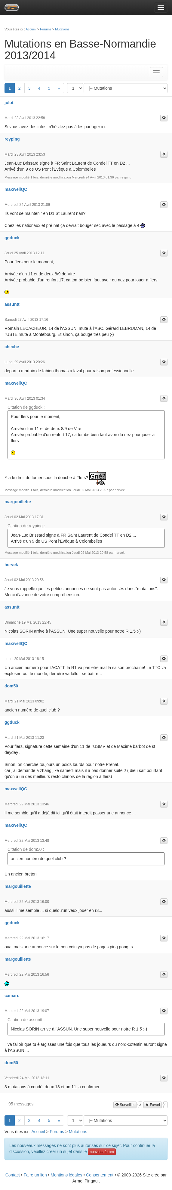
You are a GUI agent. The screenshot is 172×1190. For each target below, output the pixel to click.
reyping (12, 139)
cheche (12, 346)
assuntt (12, 304)
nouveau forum (102, 1152)
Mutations (62, 29)
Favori (152, 1105)
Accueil (31, 29)
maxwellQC (16, 189)
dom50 (11, 685)
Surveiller (125, 1105)
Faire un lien (35, 1175)
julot (9, 102)
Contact (12, 1175)
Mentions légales (66, 1175)
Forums (45, 29)
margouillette (18, 501)
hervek (11, 564)
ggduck (12, 237)
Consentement (99, 1175)
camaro (12, 995)
